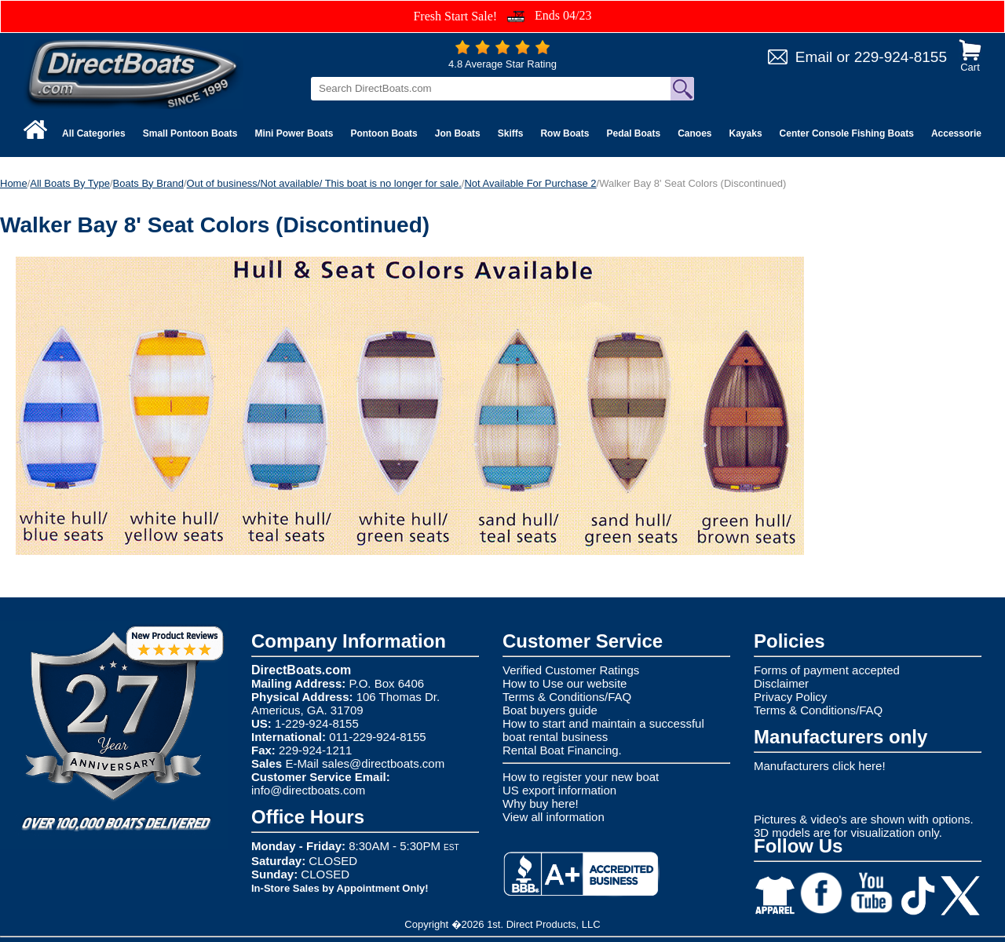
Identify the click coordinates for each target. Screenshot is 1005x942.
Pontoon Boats (383, 133)
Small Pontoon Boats (190, 133)
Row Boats (564, 133)
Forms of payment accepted (827, 670)
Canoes (694, 133)
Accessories (959, 133)
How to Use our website (564, 683)
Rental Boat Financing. (562, 750)
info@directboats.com (308, 790)
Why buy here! (540, 803)
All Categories (94, 133)
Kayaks (745, 133)
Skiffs (511, 133)
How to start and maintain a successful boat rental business (603, 730)
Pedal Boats (633, 133)
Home (13, 183)
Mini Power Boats (293, 133)
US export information (559, 790)
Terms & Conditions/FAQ (566, 696)
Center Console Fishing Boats (847, 133)
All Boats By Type (70, 183)
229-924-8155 (900, 57)
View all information (553, 816)
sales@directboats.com (383, 763)
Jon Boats (458, 133)
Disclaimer (781, 683)
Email (814, 57)
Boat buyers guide (550, 710)
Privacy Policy (790, 696)
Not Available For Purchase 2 (530, 183)
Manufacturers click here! (820, 765)
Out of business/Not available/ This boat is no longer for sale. (324, 183)
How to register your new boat (580, 776)
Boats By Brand (148, 183)
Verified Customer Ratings (570, 670)
